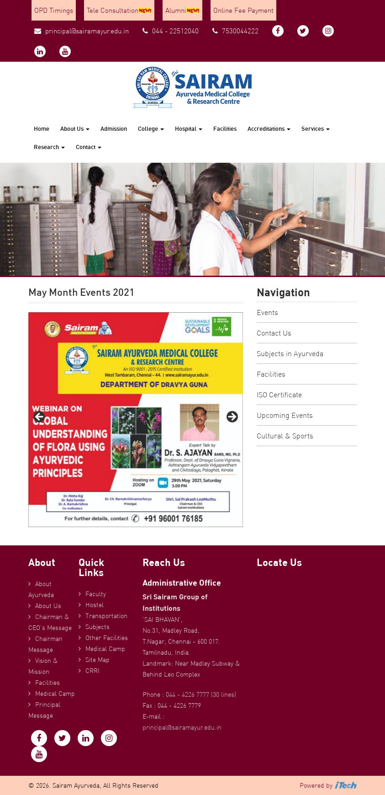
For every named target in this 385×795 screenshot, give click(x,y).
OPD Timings (53, 10)
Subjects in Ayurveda (290, 353)
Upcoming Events (285, 415)
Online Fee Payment (243, 10)
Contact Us (274, 332)
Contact (88, 146)
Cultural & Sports (285, 435)
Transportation (106, 616)
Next (231, 417)
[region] (135, 419)
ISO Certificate (279, 394)
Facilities (225, 128)
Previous (40, 417)
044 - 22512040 (170, 31)
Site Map (97, 660)
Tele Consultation (119, 10)
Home (41, 128)
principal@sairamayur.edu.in (81, 31)
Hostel (94, 605)
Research (49, 146)
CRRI (92, 671)
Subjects (97, 627)
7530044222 (235, 31)
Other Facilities (106, 638)
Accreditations (269, 128)
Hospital (188, 128)
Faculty (95, 594)
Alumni (182, 10)
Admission (113, 128)
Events (267, 312)
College (151, 128)
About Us (75, 128)
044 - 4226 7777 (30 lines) (201, 694)
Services (315, 128)
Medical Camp (55, 693)
